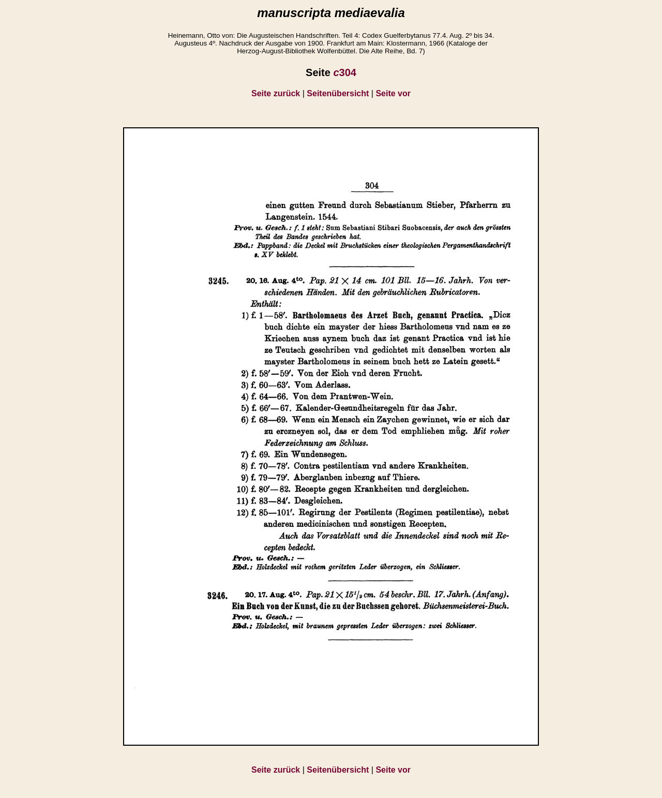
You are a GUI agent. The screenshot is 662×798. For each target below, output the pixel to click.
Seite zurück (275, 93)
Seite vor (393, 93)
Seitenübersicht (338, 93)
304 (344, 72)
